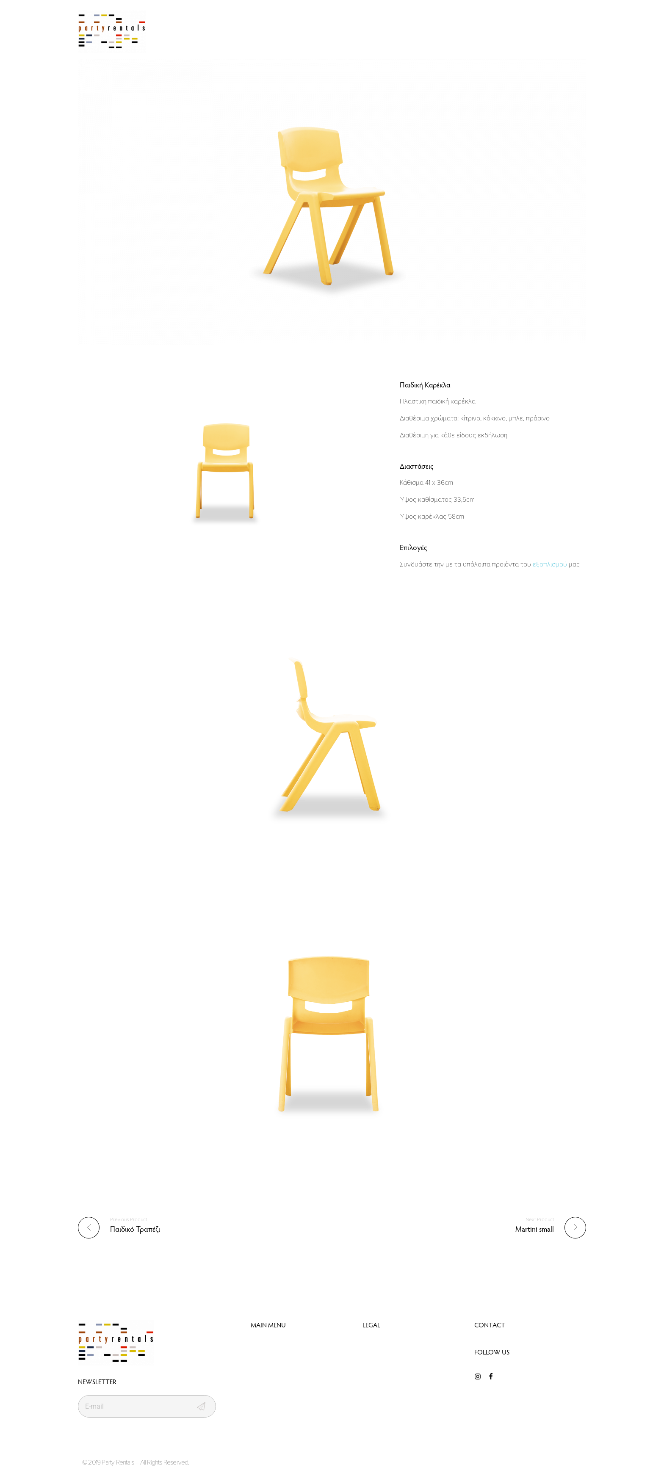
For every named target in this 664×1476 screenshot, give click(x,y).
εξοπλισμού (550, 564)
